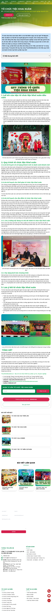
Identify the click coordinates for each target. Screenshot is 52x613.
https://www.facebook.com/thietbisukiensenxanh (23, 381)
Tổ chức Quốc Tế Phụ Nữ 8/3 (8, 604)
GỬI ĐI (13, 531)
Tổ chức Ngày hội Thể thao (8, 608)
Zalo (49, 600)
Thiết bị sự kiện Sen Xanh (26, 399)
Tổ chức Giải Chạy (6, 606)
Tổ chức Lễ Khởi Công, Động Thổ (9, 596)
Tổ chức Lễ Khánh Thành (8, 594)
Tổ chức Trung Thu (6, 602)
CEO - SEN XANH (30, 552)
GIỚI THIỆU (29, 550)
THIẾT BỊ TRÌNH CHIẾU (32, 600)
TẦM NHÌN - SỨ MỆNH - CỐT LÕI (34, 560)
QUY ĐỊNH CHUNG (31, 554)
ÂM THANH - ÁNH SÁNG (32, 598)
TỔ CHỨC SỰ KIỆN (9, 11)
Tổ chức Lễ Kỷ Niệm (6, 600)
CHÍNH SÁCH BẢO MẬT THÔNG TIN (35, 558)
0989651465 (8, 15)
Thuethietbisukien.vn (32, 48)
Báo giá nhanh (23, 15)
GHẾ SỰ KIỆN (29, 596)
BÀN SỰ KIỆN (29, 594)
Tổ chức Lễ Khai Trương (7, 592)
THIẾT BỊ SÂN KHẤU (31, 592)
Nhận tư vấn (43, 391)
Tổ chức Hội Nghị (6, 598)
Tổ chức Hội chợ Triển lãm (8, 610)
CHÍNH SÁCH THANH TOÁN (33, 556)
